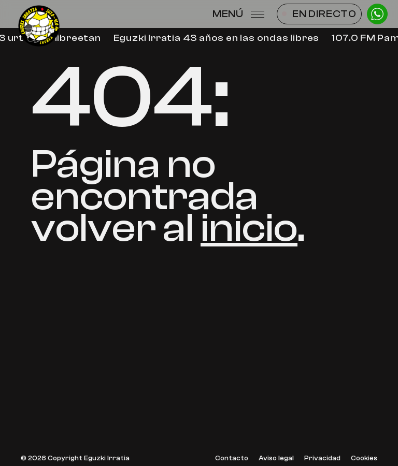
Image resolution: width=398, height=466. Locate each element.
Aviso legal (276, 458)
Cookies (364, 458)
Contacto (231, 458)
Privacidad (322, 458)
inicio (249, 228)
